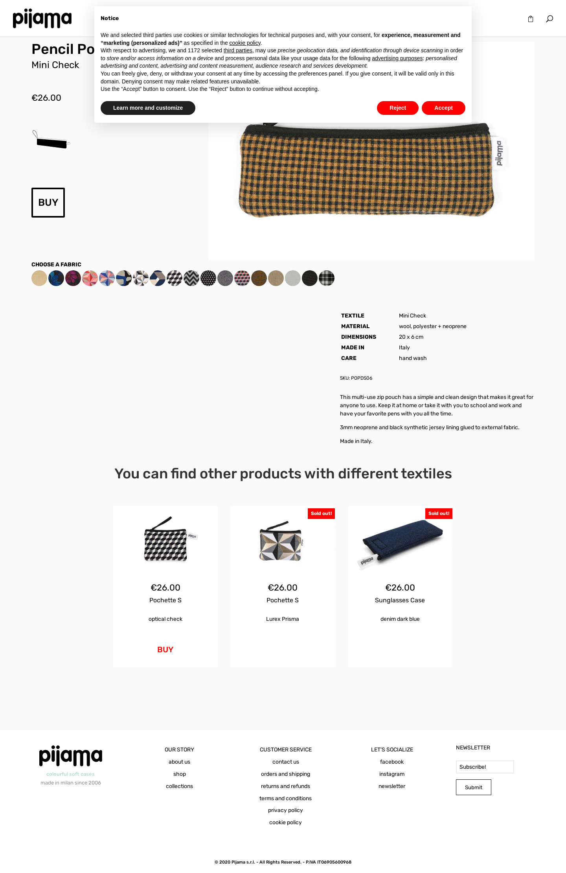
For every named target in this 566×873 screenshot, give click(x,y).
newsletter (392, 786)
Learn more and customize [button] (148, 108)
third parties (238, 50)
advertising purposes (397, 58)
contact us (285, 762)
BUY (48, 202)
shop (179, 774)
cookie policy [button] (245, 43)
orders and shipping (285, 774)
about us (179, 762)
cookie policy (285, 822)
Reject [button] (398, 108)
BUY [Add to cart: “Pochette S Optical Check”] (165, 649)
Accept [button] (443, 108)
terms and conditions (285, 798)
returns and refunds (285, 786)
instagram (391, 774)
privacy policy (285, 810)
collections (179, 786)
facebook (392, 762)
